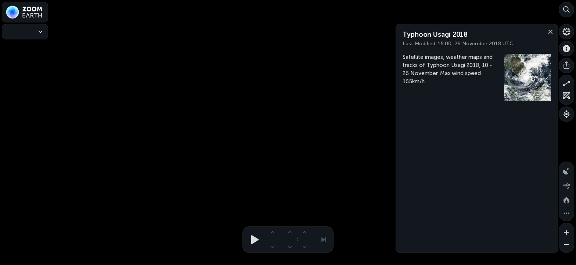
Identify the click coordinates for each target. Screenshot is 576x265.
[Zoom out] (566, 245)
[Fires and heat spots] (566, 198)
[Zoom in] (566, 230)
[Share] (566, 65)
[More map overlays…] (566, 213)
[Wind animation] (566, 184)
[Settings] (566, 31)
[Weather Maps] (25, 31)
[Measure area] (566, 97)
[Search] (566, 9)
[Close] (549, 31)
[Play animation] (253, 239)
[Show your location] (566, 114)
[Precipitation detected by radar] (566, 169)
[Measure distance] (566, 82)
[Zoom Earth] (25, 12)
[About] (566, 48)
